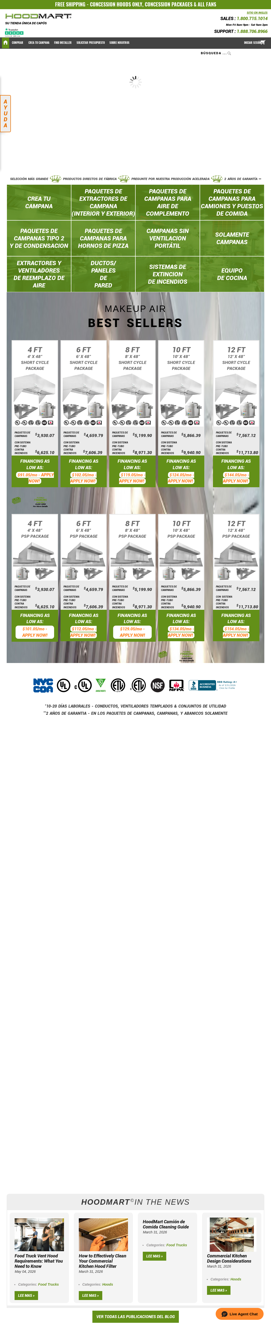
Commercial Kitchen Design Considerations (229, 1258)
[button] (240, 1314)
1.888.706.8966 (252, 31)
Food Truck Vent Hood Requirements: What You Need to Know (39, 1261)
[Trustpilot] (14, 32)
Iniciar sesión (252, 43)
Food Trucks (48, 1284)
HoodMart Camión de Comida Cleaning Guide (166, 1224)
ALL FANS (207, 4)
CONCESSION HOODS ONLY (116, 4)
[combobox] (216, 53)
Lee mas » (26, 1296)
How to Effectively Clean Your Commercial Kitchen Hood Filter (102, 1261)
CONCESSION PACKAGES (168, 4)
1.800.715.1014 (252, 18)
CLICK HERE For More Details (40, 505)
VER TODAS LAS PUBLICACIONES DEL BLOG (135, 1316)
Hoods (107, 1284)
